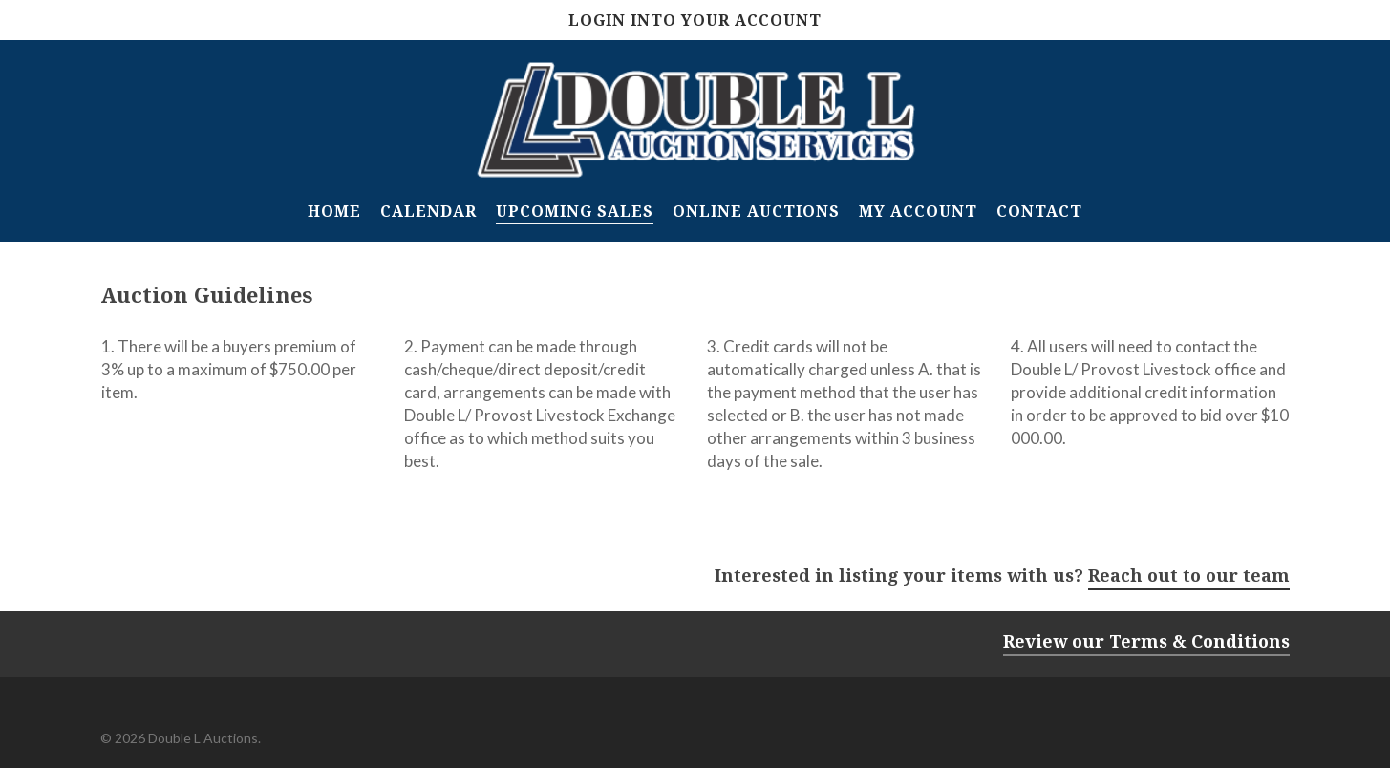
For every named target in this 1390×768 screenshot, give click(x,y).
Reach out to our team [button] (1189, 575)
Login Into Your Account (695, 20)
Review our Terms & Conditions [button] (1146, 640)
